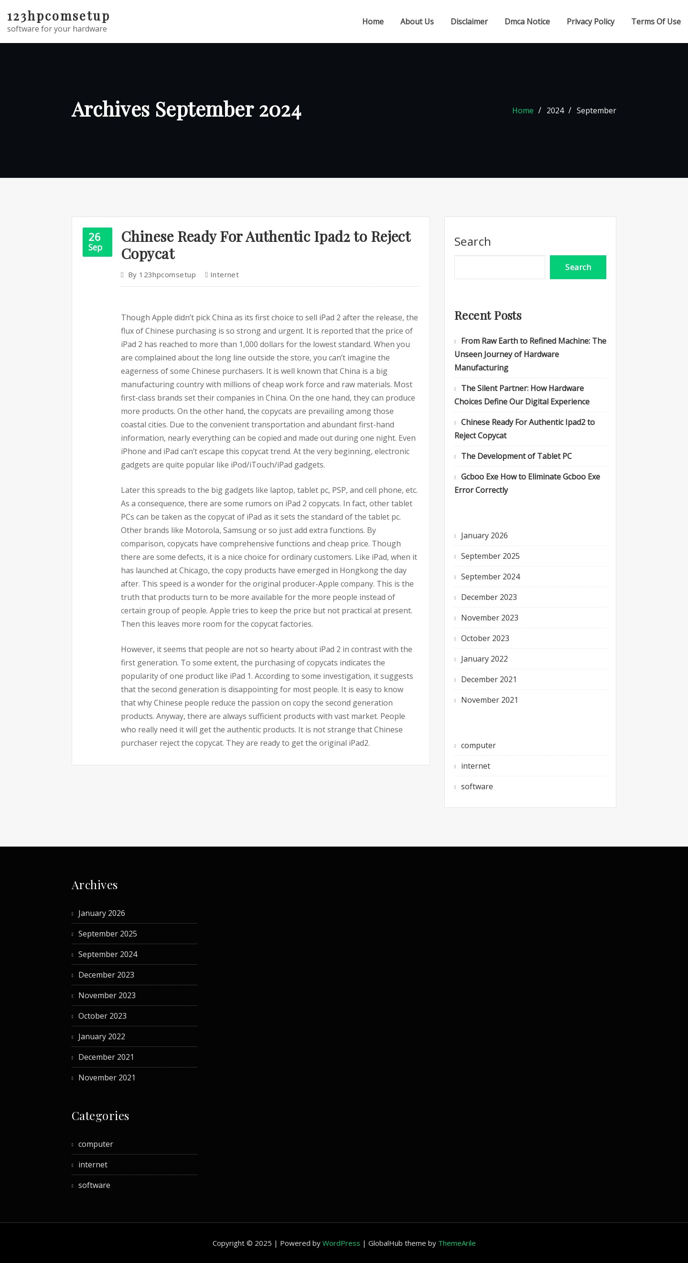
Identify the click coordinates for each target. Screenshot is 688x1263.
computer (478, 745)
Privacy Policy (590, 21)
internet (224, 274)
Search (473, 241)
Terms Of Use (656, 21)
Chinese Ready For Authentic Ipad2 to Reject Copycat (265, 245)
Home (373, 21)
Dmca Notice (527, 21)
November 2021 (489, 700)
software (477, 786)
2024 (555, 110)
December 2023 (489, 597)
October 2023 (485, 638)
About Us (417, 21)
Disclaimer (469, 21)
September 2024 (490, 576)
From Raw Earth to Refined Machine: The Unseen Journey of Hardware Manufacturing (530, 354)
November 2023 (489, 617)
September (596, 110)
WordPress (341, 1243)
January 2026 (484, 535)
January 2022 (484, 658)
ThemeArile (457, 1243)
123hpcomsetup (58, 15)
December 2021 (489, 679)
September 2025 (490, 556)
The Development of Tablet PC (516, 456)
